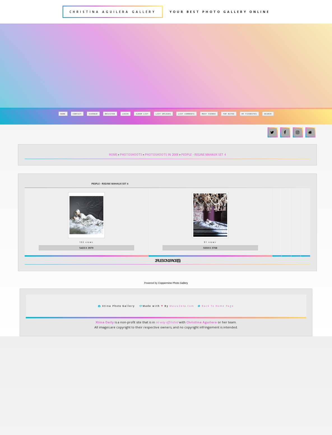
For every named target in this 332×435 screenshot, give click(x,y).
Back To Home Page (218, 309)
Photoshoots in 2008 (161, 154)
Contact (77, 114)
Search (268, 114)
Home (63, 114)
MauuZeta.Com (182, 309)
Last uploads (163, 114)
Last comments (186, 114)
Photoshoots (131, 154)
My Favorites (249, 114)
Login (125, 114)
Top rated (229, 114)
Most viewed (209, 114)
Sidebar (93, 114)
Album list (142, 114)
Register (110, 114)
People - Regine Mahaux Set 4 (203, 154)
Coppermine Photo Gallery (173, 287)
